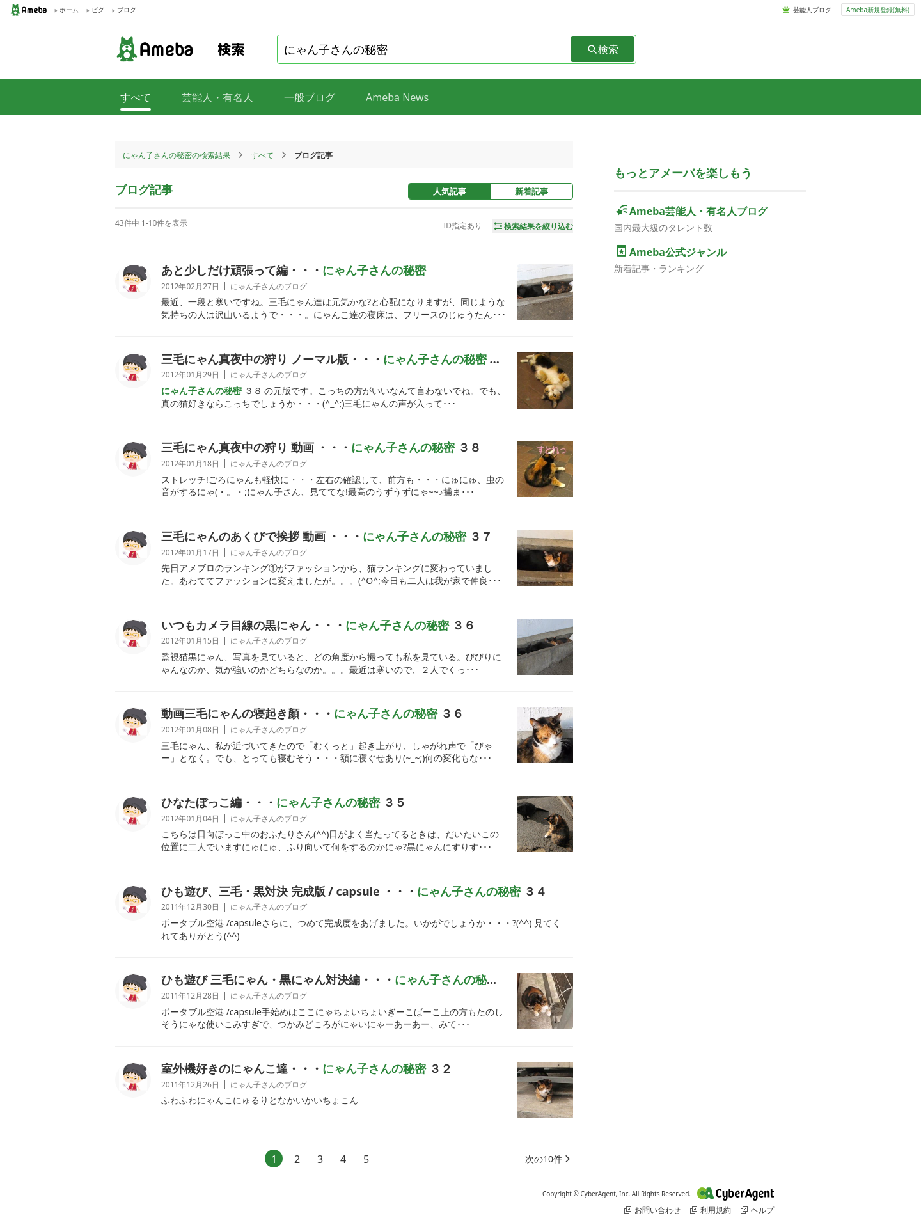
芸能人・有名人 (217, 97)
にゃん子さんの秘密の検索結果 (176, 155)
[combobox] (425, 49)
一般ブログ (309, 97)
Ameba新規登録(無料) (877, 9)
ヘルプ (757, 1210)
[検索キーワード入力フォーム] (425, 49)
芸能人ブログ (812, 9)
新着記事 (531, 191)
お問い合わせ (652, 1210)
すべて (262, 155)
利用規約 (710, 1210)
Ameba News (397, 97)
